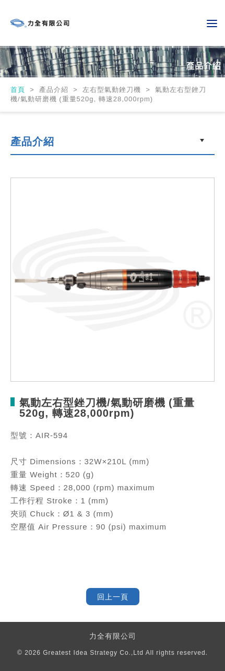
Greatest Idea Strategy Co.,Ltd (93, 652)
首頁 (19, 89)
